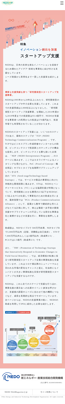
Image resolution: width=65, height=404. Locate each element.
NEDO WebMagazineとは (16, 392)
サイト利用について (49, 392)
